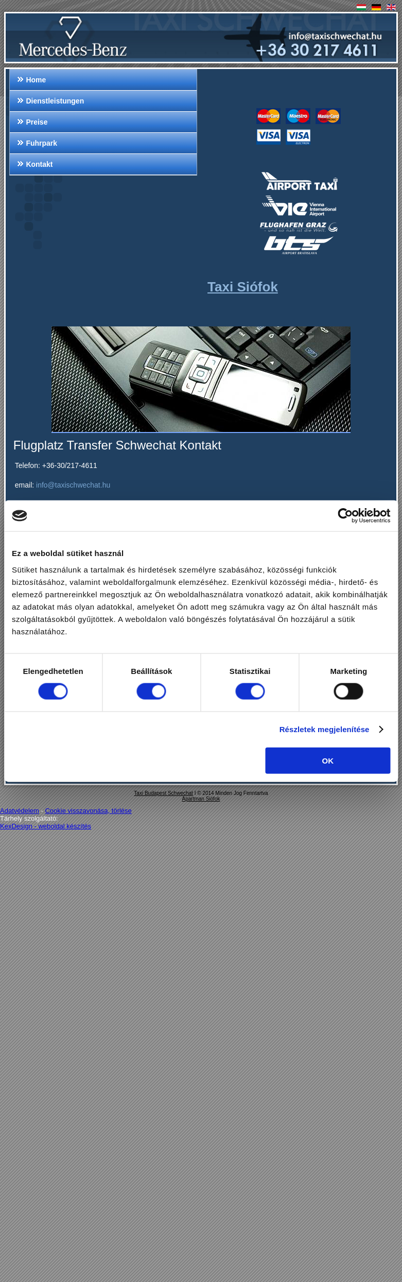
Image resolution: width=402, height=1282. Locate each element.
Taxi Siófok (242, 286)
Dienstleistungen (55, 101)
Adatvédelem (19, 811)
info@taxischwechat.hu (73, 485)
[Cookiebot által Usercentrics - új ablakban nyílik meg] (345, 516)
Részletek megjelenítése (324, 729)
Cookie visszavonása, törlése (88, 811)
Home (36, 80)
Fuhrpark (41, 143)
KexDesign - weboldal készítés (45, 826)
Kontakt (39, 164)
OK (328, 760)
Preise (36, 122)
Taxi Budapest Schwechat (163, 793)
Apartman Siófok (201, 799)
